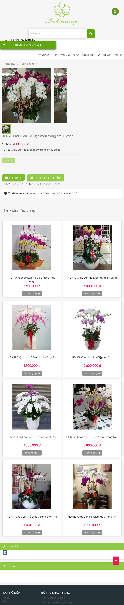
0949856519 (116, 31)
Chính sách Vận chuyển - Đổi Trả (54, 561)
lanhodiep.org (36, 594)
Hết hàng (59, 91)
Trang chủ (6, 553)
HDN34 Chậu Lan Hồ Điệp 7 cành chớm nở (32, 470)
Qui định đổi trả (45, 575)
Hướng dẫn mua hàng (48, 565)
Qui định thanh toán (47, 570)
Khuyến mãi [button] (62, 46)
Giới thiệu (7, 561)
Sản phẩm (7, 579)
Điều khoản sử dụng (47, 551)
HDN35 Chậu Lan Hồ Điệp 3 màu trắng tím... (92, 390)
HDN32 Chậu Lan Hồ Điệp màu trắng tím (92, 470)
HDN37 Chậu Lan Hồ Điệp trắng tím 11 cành (31, 390)
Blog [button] (76, 46)
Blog (5, 567)
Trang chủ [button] (45, 46)
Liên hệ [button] (117, 46)
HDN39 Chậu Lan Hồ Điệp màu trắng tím (32, 311)
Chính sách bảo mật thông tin (52, 556)
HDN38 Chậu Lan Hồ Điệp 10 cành (92, 311)
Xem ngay (31, 247)
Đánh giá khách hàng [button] (96, 46)
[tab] (13, 131)
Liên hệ (7, 572)
